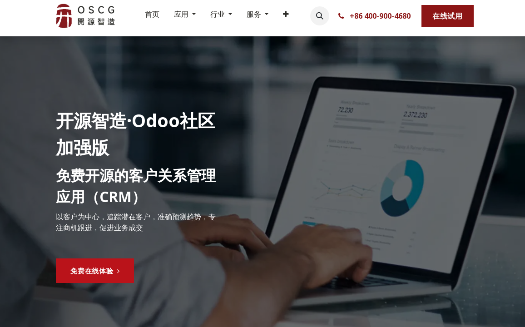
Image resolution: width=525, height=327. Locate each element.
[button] (319, 15)
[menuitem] (152, 15)
